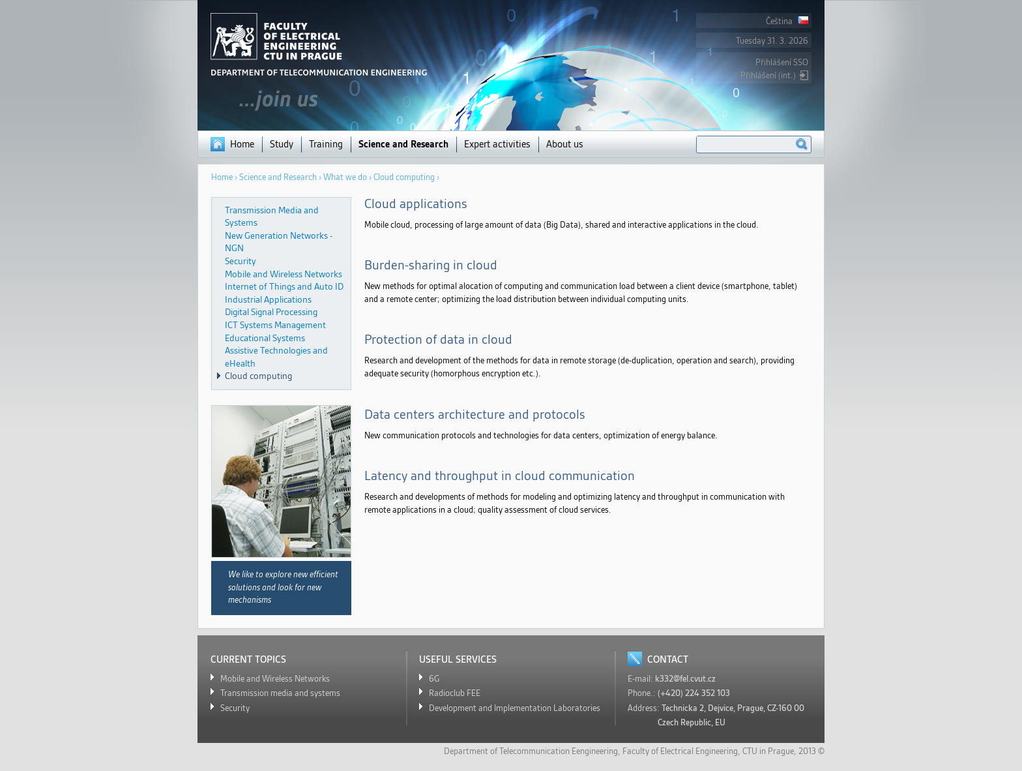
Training (326, 144)
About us (564, 144)
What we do (345, 177)
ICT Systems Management (275, 325)
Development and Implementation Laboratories (514, 708)
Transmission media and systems (280, 693)
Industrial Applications (268, 299)
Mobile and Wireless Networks (283, 274)
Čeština (787, 21)
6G (434, 679)
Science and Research (403, 144)
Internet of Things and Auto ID (284, 286)
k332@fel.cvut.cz (685, 679)
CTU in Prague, (769, 751)
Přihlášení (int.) (768, 75)
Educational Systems (265, 338)
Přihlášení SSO (781, 62)
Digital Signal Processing (271, 312)
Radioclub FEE (454, 693)
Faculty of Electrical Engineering (680, 751)
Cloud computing (258, 375)
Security (240, 261)
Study (281, 144)
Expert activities (497, 144)
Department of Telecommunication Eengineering (531, 751)
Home (242, 144)
